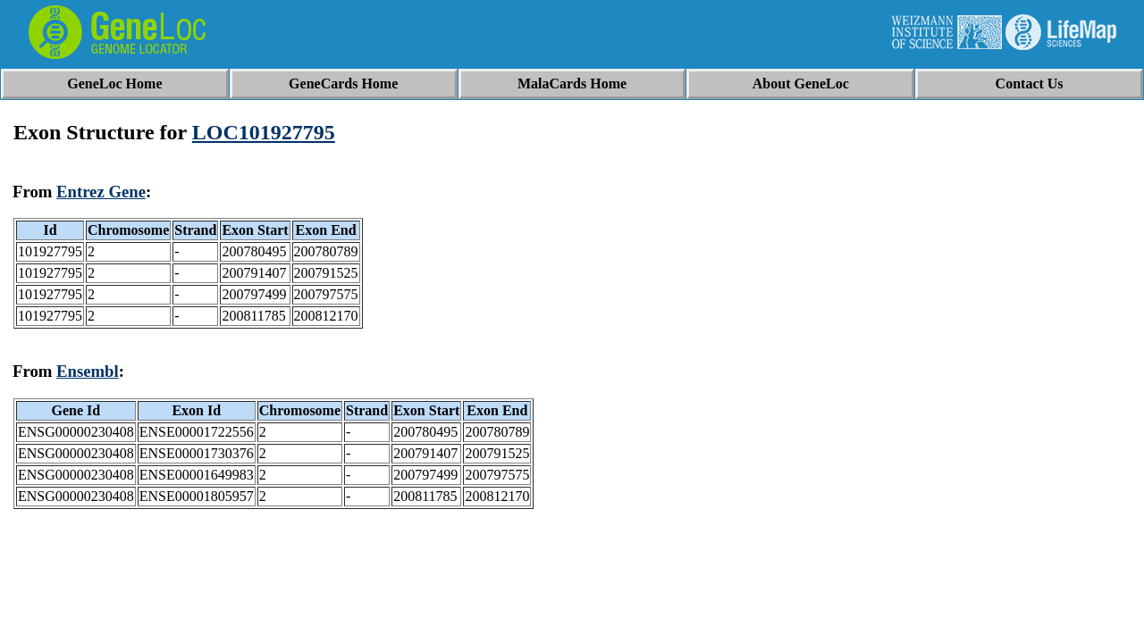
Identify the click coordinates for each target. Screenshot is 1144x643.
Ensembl (87, 371)
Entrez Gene (101, 191)
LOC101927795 (263, 132)
